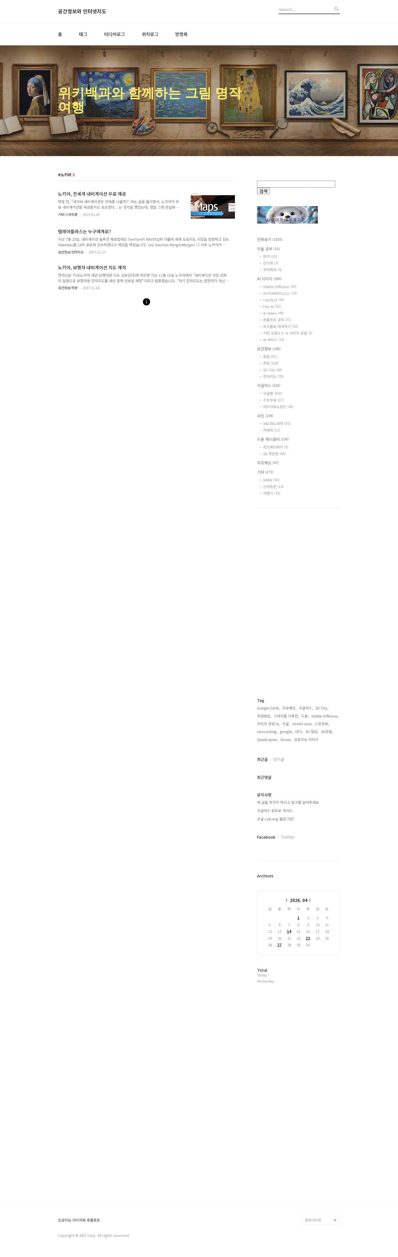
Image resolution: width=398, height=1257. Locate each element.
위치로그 (150, 34)
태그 (83, 34)
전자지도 (273, 376)
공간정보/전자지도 (71, 252)
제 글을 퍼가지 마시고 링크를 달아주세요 (288, 802)
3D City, (321, 708)
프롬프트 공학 (277, 319)
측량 (271, 363)
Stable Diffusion (280, 286)
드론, (305, 716)
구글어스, (306, 708)
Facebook (266, 837)
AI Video (273, 313)
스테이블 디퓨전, (286, 716)
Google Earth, (268, 708)
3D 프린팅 (274, 453)
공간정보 (269, 348)
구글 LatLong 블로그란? (275, 818)
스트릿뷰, (322, 723)
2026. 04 (298, 900)
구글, (286, 723)
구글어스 (269, 385)
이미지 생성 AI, (268, 723)
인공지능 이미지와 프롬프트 (79, 1220)
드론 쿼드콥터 (273, 439)
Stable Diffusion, (325, 716)
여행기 (271, 493)
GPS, (299, 731)
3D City (272, 369)
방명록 (181, 34)
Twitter (288, 837)
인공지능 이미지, (307, 739)
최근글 (262, 759)
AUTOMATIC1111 (280, 293)
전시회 (270, 263)
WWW (271, 480)
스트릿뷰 (273, 400)
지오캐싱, (289, 708)
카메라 (271, 430)
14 (289, 931)
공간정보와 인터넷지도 (82, 11)
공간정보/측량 (68, 287)
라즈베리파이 (275, 447)
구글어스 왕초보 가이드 (274, 810)
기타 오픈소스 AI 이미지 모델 (287, 333)
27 (279, 944)
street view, (302, 723)
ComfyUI (273, 299)
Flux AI (272, 306)
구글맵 (272, 393)
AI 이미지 (269, 278)
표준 (270, 356)
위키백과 (272, 269)
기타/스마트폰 (68, 214)
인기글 (278, 759)
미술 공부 (268, 249)
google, (286, 731)
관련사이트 (313, 1220)
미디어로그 (114, 34)
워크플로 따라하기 (280, 326)
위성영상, (264, 716)
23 (308, 938)
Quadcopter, (267, 739)
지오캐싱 (268, 462)
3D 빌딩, (312, 731)
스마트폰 (273, 486)
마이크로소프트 (278, 406)
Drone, (286, 739)
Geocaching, (267, 731)
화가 (270, 256)
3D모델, (327, 731)
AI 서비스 (273, 339)
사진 (265, 415)
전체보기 (269, 239)
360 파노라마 (276, 423)
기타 (265, 472)
